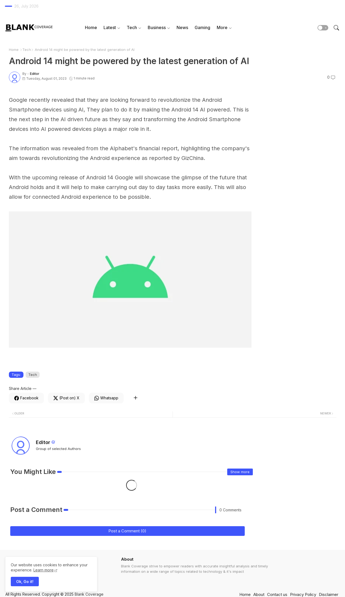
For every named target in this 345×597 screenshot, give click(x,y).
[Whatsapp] (106, 398)
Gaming (202, 27)
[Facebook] (26, 398)
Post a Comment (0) (127, 530)
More (222, 27)
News (182, 27)
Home (91, 27)
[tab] (91, 28)
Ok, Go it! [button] (24, 581)
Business (157, 27)
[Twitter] (66, 398)
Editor (43, 442)
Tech (132, 27)
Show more (240, 472)
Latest (110, 27)
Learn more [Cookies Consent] (43, 570)
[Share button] (135, 398)
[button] (323, 27)
